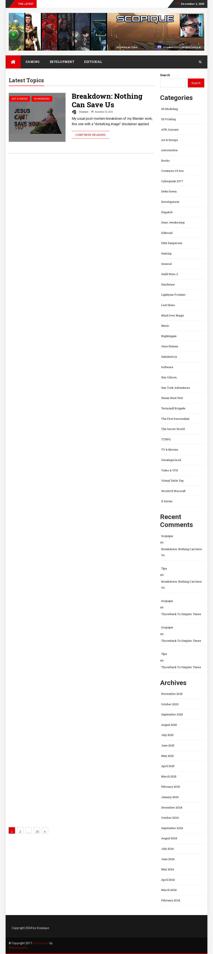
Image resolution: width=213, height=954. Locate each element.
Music (165, 326)
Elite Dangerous (171, 243)
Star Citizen (169, 377)
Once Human (169, 346)
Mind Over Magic (172, 315)
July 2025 (167, 735)
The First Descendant (175, 419)
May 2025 (167, 756)
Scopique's (42, 943)
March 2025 (169, 776)
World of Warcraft (173, 491)
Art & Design (19, 99)
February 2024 (170, 900)
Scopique (80, 112)
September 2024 (172, 828)
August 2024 (169, 838)
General (166, 264)
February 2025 (170, 786)
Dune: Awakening (173, 222)
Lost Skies (168, 305)
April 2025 (168, 766)
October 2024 (170, 817)
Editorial (93, 62)
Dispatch (167, 212)
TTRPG (166, 439)
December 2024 (171, 807)
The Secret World (173, 429)
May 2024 (167, 869)
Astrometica (169, 150)
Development (62, 62)
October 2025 (169, 704)
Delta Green (169, 191)
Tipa (164, 568)
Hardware (168, 284)
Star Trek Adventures (175, 388)
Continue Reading (90, 135)
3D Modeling (42, 99)
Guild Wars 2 (169, 274)
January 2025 (170, 797)
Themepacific (18, 947)
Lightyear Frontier (173, 294)
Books (165, 160)
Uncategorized (171, 460)
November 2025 (172, 694)
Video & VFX (169, 470)
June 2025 (168, 745)
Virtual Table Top (172, 480)
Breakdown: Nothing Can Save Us (107, 101)
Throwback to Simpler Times (181, 614)
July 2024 (167, 849)
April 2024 (168, 880)
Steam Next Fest (172, 398)
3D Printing (168, 119)
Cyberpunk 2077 (172, 181)
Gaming (33, 62)
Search (165, 75)
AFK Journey (170, 129)
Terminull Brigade (173, 408)
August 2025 (169, 725)
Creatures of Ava (172, 171)
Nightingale (169, 336)
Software (167, 367)
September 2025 (172, 714)
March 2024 (169, 890)
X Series (167, 501)
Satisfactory (169, 357)
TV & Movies (169, 449)
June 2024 (168, 859)
